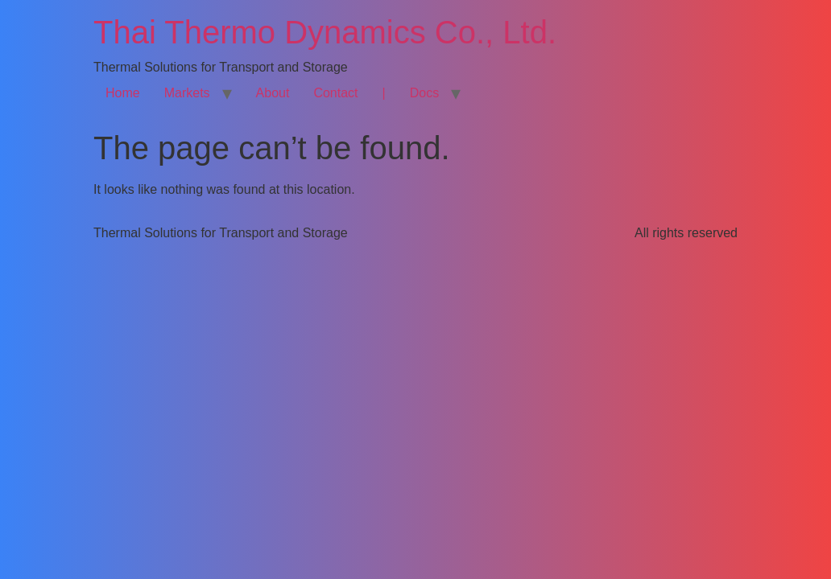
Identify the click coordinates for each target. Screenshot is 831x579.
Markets (187, 93)
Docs (424, 93)
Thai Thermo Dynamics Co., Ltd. (324, 32)
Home (122, 93)
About (273, 93)
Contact (335, 93)
